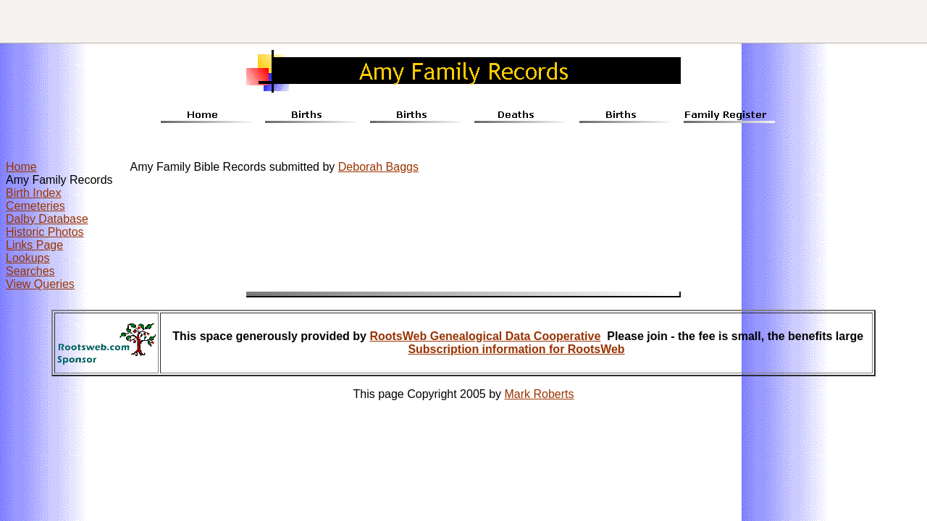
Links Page (34, 245)
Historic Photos (45, 232)
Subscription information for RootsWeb (516, 349)
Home (21, 167)
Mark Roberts (539, 394)
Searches (30, 271)
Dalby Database (47, 219)
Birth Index (33, 193)
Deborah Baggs (378, 167)
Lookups (28, 258)
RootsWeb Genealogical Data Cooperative (484, 336)
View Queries (40, 284)
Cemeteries (35, 206)
